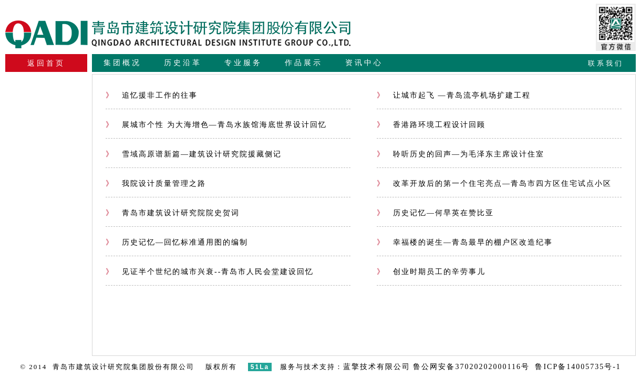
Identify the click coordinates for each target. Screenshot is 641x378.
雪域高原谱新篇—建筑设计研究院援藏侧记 (194, 154)
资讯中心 (364, 63)
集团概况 (122, 63)
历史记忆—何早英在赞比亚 (435, 213)
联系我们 (606, 63)
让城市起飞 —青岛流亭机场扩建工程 (454, 95)
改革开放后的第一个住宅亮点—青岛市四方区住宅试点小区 (494, 183)
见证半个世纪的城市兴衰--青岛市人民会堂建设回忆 (210, 272)
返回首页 (46, 63)
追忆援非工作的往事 (152, 95)
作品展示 (304, 63)
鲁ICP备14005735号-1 (578, 367)
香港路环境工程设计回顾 (431, 125)
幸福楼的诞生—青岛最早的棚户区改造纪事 (465, 242)
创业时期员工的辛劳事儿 (431, 272)
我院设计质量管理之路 (156, 183)
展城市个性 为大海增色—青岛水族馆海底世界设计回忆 (216, 125)
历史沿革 (183, 63)
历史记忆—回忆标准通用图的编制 (177, 242)
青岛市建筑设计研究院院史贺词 (173, 213)
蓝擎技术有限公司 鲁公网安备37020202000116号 (436, 367)
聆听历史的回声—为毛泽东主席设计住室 (460, 154)
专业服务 (243, 63)
